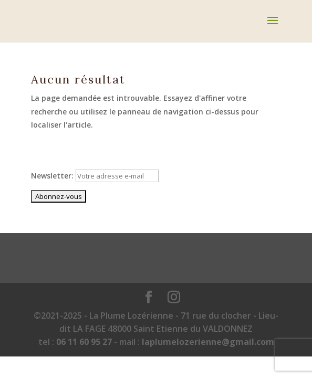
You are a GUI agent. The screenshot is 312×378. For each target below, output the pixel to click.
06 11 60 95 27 (84, 342)
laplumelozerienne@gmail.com (208, 342)
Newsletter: (95, 176)
